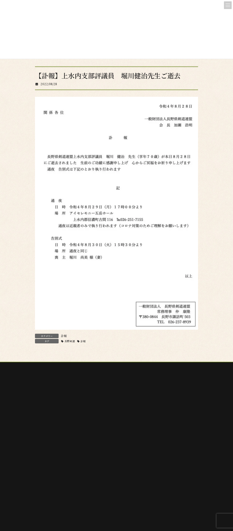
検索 (100, 456)
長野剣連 (70, 341)
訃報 (64, 336)
